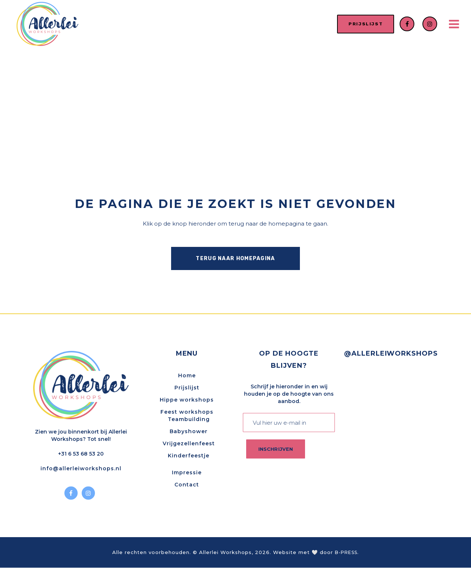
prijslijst (361, 23)
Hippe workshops (187, 400)
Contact (186, 485)
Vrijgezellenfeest (189, 444)
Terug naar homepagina (235, 258)
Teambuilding (189, 419)
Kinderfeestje (188, 456)
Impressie (187, 473)
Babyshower (189, 431)
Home (187, 376)
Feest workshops (186, 412)
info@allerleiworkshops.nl (80, 468)
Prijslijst (186, 388)
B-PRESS (346, 553)
